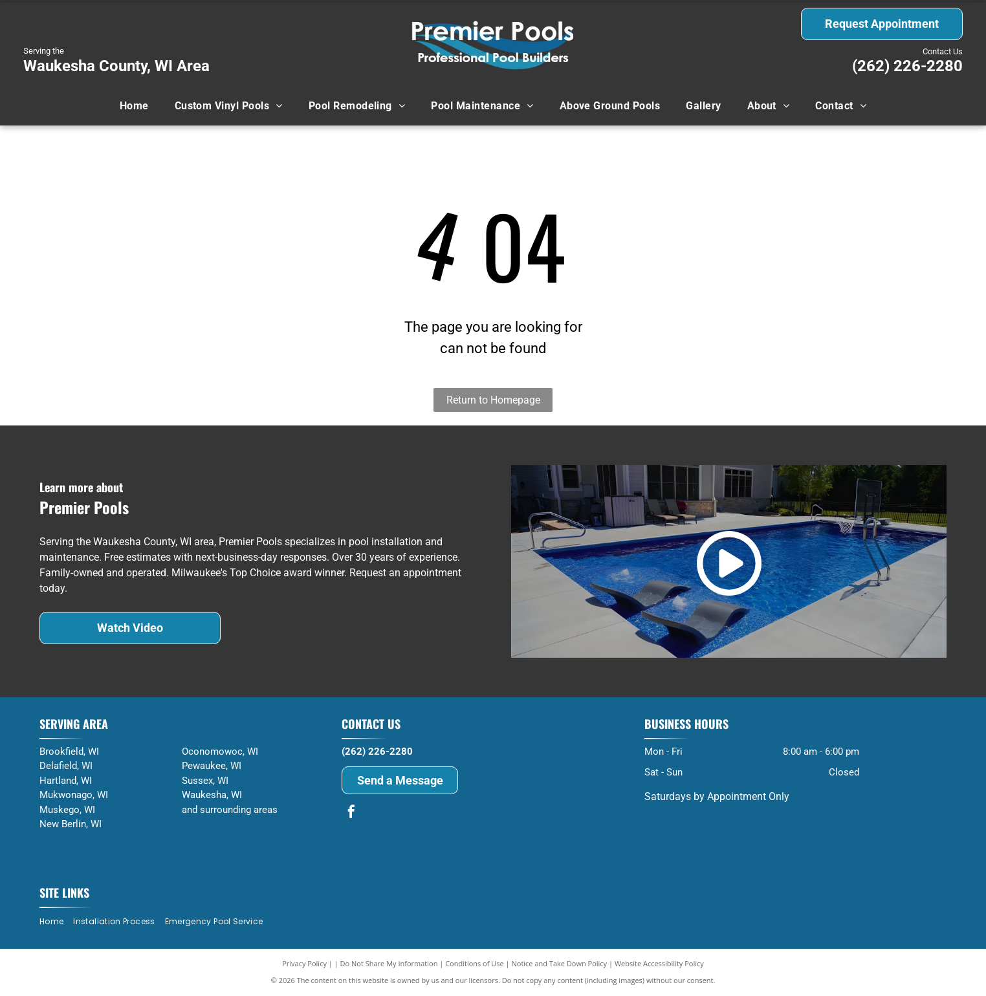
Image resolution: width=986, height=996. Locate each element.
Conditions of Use (474, 963)
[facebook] (351, 813)
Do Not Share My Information (389, 963)
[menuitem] (134, 106)
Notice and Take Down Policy (560, 963)
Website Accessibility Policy (659, 963)
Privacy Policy (304, 963)
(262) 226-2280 (907, 66)
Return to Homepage (493, 400)
